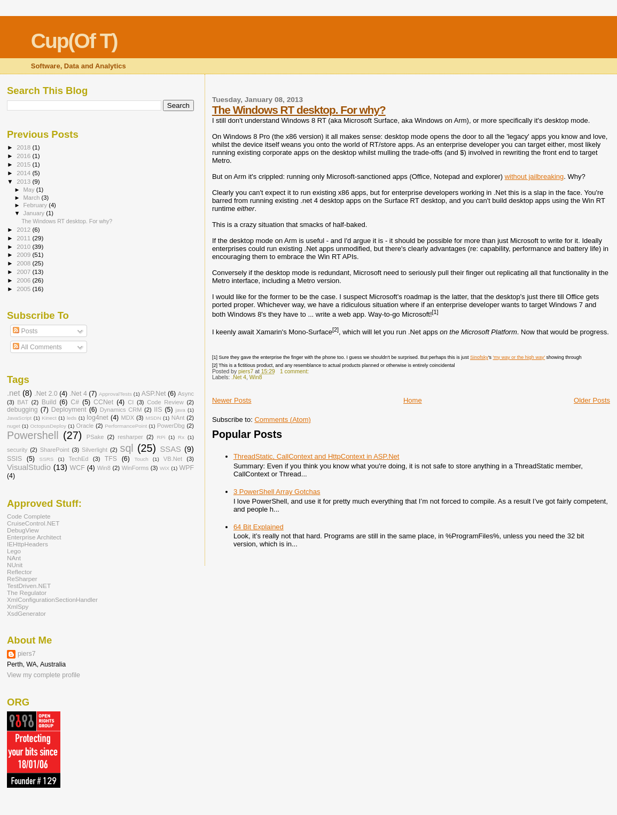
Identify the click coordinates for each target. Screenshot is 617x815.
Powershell (33, 435)
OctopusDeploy (48, 426)
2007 (24, 271)
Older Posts (592, 400)
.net (13, 393)
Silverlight (94, 449)
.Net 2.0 (45, 393)
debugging (22, 409)
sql (127, 448)
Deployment (69, 409)
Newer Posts (232, 400)
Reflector (19, 571)
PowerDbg (171, 425)
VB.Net (172, 459)
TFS (111, 459)
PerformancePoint (126, 426)
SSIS (14, 459)
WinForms (135, 468)
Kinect (49, 418)
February (36, 205)
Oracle (85, 425)
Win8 (255, 377)
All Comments (37, 347)
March (33, 197)
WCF (77, 468)
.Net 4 (238, 377)
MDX (127, 417)
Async (186, 393)
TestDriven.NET (29, 585)
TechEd (78, 459)
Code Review (165, 402)
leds (71, 418)
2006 (24, 280)
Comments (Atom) (282, 420)
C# (75, 402)
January (35, 213)
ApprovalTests (115, 394)
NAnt (178, 417)
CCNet (103, 402)
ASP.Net (154, 393)
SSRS (47, 459)
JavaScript (19, 418)
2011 (24, 237)
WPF (186, 468)
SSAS (170, 449)
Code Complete (28, 516)
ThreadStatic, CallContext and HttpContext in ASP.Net (316, 456)
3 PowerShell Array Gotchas (277, 492)
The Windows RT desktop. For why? (299, 110)
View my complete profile (43, 675)
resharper (130, 437)
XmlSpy (17, 606)
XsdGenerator (26, 613)
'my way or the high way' (519, 357)
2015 (24, 164)
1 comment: (295, 371)
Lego (14, 550)
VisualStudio (29, 467)
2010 (24, 246)
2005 (24, 288)
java (180, 410)
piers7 (27, 653)
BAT (22, 402)
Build (49, 402)
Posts (25, 331)
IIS (158, 409)
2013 (24, 181)
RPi (161, 437)
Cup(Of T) (74, 40)
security (17, 449)
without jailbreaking (534, 177)
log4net (97, 417)
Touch (141, 459)
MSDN (153, 418)
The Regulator (26, 592)
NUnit (14, 564)
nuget (13, 426)
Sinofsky (479, 357)
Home (412, 400)
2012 (24, 229)
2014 (24, 172)
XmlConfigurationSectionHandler (52, 599)
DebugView (23, 530)
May (30, 189)
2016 (24, 155)
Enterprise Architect (34, 537)
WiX (164, 468)
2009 (24, 254)
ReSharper (22, 578)
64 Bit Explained (258, 527)
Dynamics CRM (121, 409)
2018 (24, 147)
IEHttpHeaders (27, 543)
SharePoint (54, 449)
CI (131, 402)
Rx (181, 437)
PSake (95, 437)
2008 (24, 263)
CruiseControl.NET (33, 523)
